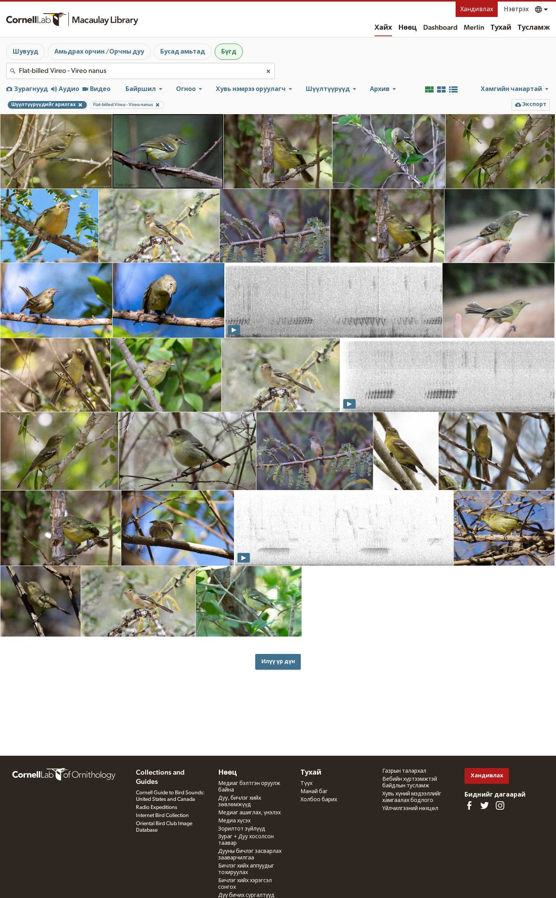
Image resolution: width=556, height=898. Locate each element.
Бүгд (228, 52)
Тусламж (533, 27)
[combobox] (140, 71)
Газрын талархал (404, 771)
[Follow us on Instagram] (500, 805)
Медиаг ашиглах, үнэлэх (249, 812)
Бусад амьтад (182, 52)
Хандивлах (476, 9)
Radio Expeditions (156, 807)
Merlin (474, 27)
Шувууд (25, 52)
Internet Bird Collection (162, 815)
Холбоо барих (318, 799)
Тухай (500, 27)
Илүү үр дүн (278, 661)
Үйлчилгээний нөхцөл (410, 808)
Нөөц (407, 27)
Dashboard (440, 27)
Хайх (383, 27)
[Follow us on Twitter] (484, 805)
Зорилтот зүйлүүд (241, 829)
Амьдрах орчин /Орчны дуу (99, 52)
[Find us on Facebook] (469, 805)
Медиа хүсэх (234, 821)
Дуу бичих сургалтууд (246, 895)
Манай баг (314, 791)
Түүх (306, 783)
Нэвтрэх (516, 9)
